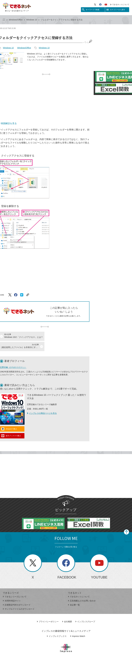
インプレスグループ (85, 611)
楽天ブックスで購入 (13, 426)
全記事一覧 (74, 594)
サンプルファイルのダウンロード (18, 599)
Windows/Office (16, 20)
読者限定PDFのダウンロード (17, 594)
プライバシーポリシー (48, 611)
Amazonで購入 (11, 419)
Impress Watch (77, 626)
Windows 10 (31, 20)
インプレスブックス (57, 626)
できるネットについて (119, 5)
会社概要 (67, 611)
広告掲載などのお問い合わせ (82, 590)
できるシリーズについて (15, 586)
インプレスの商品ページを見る (42, 403)
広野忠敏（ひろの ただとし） (13, 357)
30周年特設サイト (12, 590)
